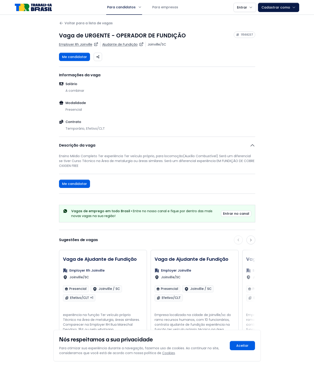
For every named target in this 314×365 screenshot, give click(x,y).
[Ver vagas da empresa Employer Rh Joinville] (78, 44)
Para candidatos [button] (124, 7)
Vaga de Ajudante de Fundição (100, 259)
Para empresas (165, 7)
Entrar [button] (245, 7)
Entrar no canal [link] (236, 213)
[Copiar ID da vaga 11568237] (244, 34)
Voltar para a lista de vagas (86, 23)
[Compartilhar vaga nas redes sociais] (98, 57)
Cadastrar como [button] (278, 7)
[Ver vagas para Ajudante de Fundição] (123, 44)
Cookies (168, 353)
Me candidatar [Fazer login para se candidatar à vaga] (74, 57)
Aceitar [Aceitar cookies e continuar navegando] (242, 345)
